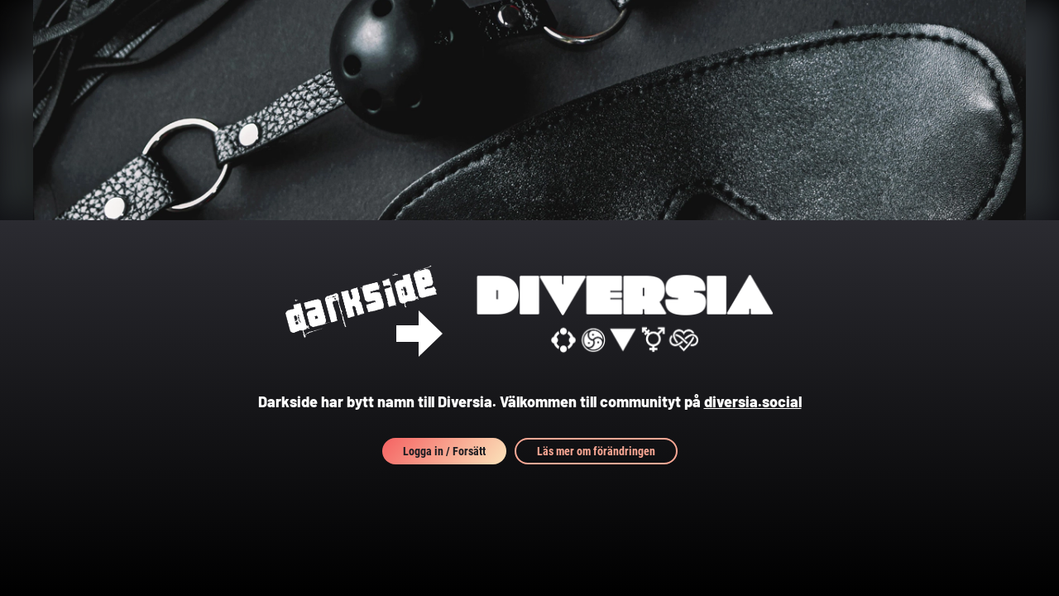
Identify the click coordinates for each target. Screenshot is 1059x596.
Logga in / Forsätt (444, 451)
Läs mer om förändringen (596, 451)
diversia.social (753, 401)
